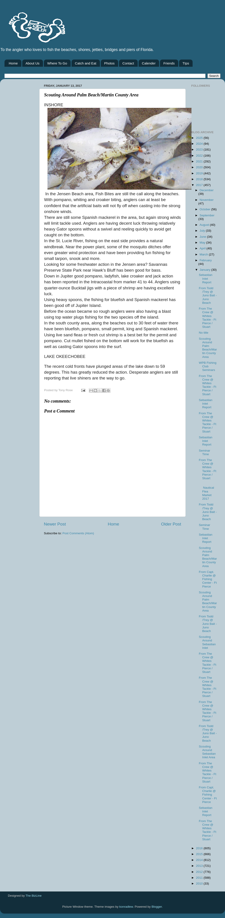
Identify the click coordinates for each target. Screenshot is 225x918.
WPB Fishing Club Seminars (207, 366)
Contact (128, 63)
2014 (200, 860)
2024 (200, 143)
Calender (149, 63)
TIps (185, 63)
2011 (200, 877)
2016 (200, 848)
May (203, 242)
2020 (200, 167)
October (205, 209)
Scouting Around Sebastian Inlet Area (207, 752)
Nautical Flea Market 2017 (206, 491)
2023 (200, 149)
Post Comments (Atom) (78, 533)
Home (13, 63)
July (203, 230)
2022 (200, 155)
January (205, 269)
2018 (200, 179)
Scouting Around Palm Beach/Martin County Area (208, 348)
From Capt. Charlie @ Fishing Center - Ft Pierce (208, 579)
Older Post (171, 524)
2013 (200, 865)
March (204, 254)
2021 (200, 161)
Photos (109, 63)
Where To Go (57, 63)
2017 (200, 185)
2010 (200, 883)
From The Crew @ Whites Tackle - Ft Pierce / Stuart (207, 317)
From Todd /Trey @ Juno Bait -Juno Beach (208, 295)
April (203, 248)
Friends (169, 63)
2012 (200, 872)
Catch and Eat (85, 63)
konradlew (126, 906)
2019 (200, 173)
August (205, 224)
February (206, 260)
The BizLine (34, 895)
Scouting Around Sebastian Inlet (207, 642)
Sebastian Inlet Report (205, 278)
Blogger (157, 906)
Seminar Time (204, 452)
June (203, 236)
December (207, 190)
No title (203, 332)
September (207, 215)
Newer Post (55, 524)
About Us (33, 63)
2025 (200, 138)
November (207, 200)
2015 (200, 854)
